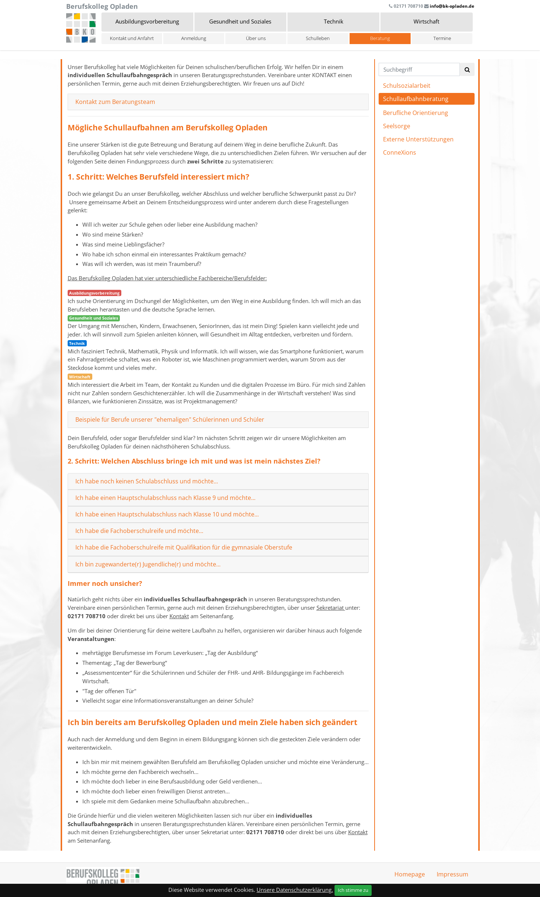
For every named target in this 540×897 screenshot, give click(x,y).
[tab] (218, 102)
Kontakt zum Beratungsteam (115, 101)
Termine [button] (442, 38)
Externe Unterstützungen (418, 139)
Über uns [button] (256, 38)
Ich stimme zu (353, 890)
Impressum (452, 874)
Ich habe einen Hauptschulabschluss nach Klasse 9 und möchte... (165, 497)
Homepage (409, 874)
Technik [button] (333, 21)
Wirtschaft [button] (426, 21)
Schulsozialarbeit (406, 86)
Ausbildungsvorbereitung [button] (147, 21)
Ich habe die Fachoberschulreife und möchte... (139, 530)
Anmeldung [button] (193, 38)
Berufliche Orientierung (415, 113)
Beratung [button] (380, 38)
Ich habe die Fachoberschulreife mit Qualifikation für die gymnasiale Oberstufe (183, 547)
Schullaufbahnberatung (415, 99)
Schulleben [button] (318, 38)
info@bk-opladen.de (452, 6)
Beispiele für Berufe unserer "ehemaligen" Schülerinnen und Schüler (169, 419)
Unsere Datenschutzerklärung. (295, 889)
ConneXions (399, 152)
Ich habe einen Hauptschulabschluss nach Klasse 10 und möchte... (167, 514)
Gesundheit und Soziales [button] (240, 21)
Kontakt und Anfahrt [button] (132, 38)
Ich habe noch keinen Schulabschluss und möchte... (146, 481)
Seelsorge (396, 126)
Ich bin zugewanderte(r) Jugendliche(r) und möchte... (148, 564)
